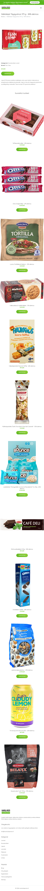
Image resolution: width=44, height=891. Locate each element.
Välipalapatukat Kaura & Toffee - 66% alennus (22, 366)
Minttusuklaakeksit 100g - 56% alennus (22, 549)
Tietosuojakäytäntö (6, 877)
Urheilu (3, 858)
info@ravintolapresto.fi (7, 831)
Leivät (17, 63)
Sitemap (3, 879)
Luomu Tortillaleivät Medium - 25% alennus (22, 264)
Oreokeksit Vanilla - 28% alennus (22, 609)
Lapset (3, 846)
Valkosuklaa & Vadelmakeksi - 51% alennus (22, 305)
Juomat (3, 840)
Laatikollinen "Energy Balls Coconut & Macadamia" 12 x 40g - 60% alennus (22, 487)
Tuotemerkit (4, 855)
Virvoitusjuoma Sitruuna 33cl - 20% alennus (22, 730)
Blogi (2, 868)
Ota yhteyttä (4, 871)
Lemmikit (3, 849)
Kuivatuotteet (11, 63)
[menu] (41, 8)
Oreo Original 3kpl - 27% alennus (22, 204)
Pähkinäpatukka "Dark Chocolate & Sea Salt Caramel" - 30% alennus (22, 426)
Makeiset (3, 852)
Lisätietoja (7, 73)
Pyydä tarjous (34, 2)
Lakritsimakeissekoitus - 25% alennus (22, 670)
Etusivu (3, 16)
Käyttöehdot (4, 874)
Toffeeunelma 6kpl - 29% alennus (22, 143)
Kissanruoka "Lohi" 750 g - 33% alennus (22, 791)
